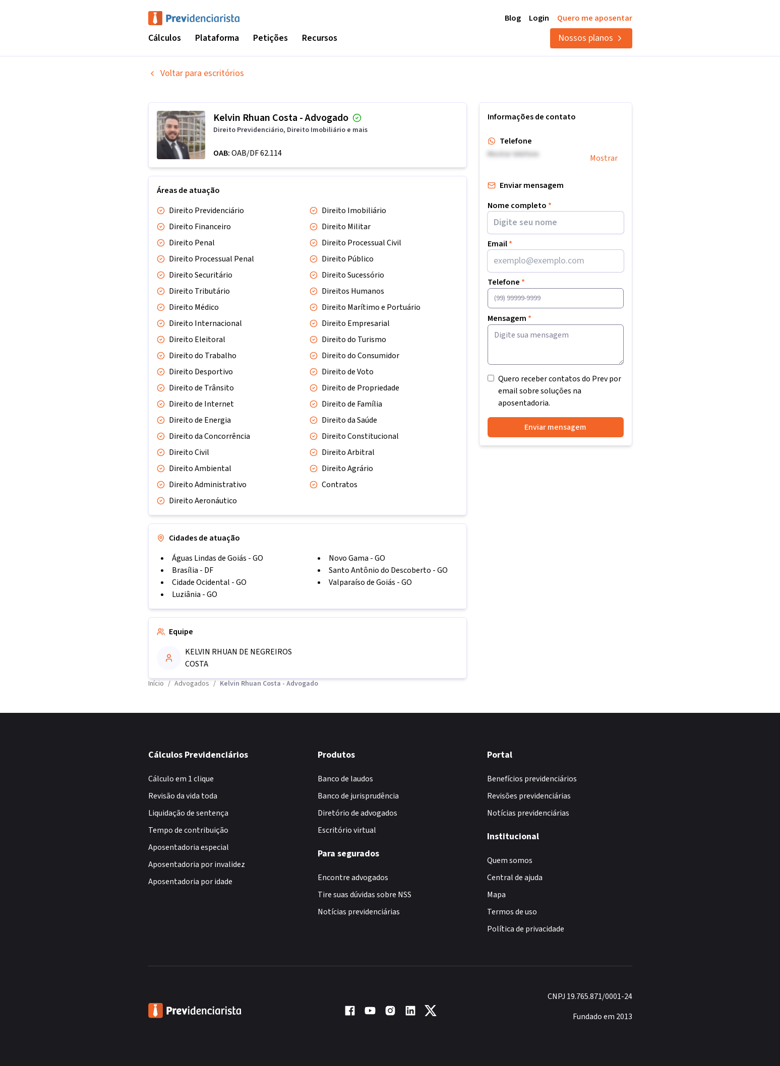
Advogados (191, 684)
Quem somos (509, 860)
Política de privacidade (525, 929)
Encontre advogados (353, 877)
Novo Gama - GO (357, 558)
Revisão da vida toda (182, 796)
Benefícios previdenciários (532, 778)
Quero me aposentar (594, 18)
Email (500, 243)
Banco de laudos (345, 778)
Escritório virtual (347, 830)
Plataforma (217, 38)
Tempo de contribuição (188, 830)
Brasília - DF (192, 570)
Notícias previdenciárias (359, 911)
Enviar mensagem (555, 427)
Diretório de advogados (357, 813)
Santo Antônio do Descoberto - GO (388, 570)
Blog (513, 18)
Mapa (496, 894)
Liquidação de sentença (188, 813)
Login (539, 18)
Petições (270, 38)
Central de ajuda (515, 877)
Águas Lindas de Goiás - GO (217, 558)
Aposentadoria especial (188, 847)
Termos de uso (512, 911)
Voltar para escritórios (196, 73)
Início (156, 684)
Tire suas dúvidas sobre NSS (364, 894)
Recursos (319, 38)
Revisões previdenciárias (529, 796)
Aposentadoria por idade (190, 881)
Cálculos (164, 38)
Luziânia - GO (194, 594)
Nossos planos (591, 38)
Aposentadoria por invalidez (196, 864)
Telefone (506, 282)
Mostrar (604, 158)
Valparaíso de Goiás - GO (370, 582)
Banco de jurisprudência (358, 796)
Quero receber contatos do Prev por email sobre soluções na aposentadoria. (559, 391)
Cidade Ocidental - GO (209, 582)
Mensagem (509, 318)
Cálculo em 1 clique (181, 778)
